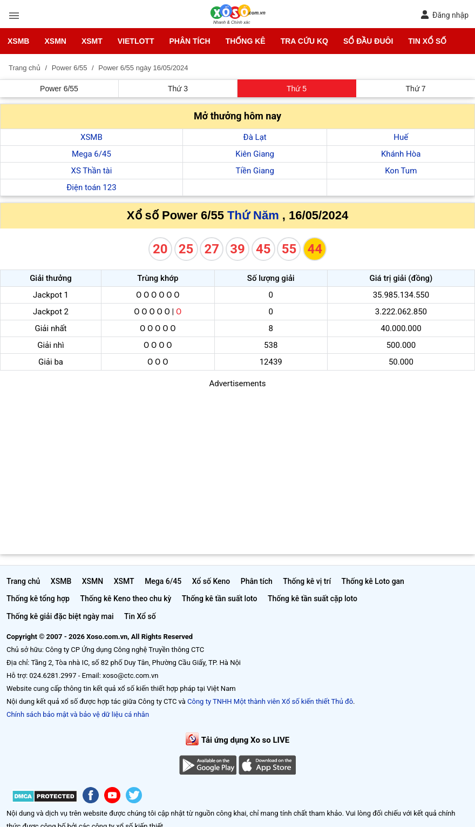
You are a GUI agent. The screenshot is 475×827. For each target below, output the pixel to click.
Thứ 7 (415, 88)
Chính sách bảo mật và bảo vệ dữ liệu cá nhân (77, 714)
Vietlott (136, 41)
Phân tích (189, 41)
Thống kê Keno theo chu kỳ (125, 598)
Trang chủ (23, 581)
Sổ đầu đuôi (368, 41)
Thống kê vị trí (307, 581)
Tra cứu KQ (304, 41)
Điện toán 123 (91, 187)
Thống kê (246, 41)
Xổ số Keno (211, 581)
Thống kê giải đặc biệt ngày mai (60, 616)
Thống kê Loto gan (373, 581)
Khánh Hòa (401, 154)
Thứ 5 (297, 88)
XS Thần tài (91, 171)
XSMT (92, 41)
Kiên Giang (254, 154)
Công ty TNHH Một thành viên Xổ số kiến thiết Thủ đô (270, 701)
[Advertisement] (237, 465)
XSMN (55, 41)
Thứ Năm (253, 215)
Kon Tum (401, 171)
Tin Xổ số (427, 41)
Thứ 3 (178, 88)
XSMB (18, 41)
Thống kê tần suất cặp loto (312, 598)
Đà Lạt (255, 137)
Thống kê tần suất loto (219, 598)
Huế (400, 137)
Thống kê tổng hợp (38, 598)
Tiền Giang (255, 171)
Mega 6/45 (91, 154)
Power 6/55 (59, 88)
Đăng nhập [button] (444, 14)
